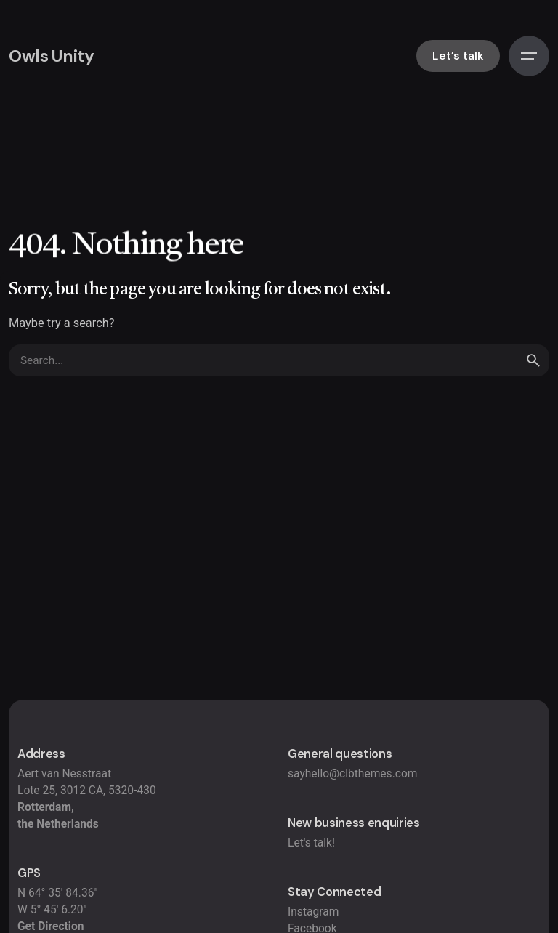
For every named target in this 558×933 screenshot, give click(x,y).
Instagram (313, 911)
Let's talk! (311, 842)
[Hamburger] (529, 56)
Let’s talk (458, 56)
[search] (533, 360)
